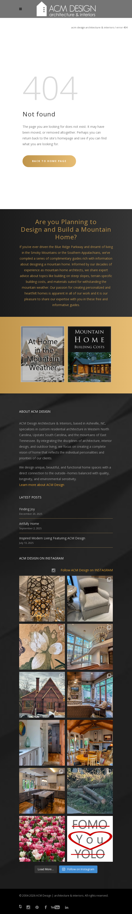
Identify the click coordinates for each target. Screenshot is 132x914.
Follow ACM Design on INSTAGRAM (87, 570)
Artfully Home (29, 523)
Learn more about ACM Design (41, 485)
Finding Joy (27, 509)
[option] (42, 355)
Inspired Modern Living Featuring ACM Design (52, 538)
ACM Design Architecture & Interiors (92, 27)
